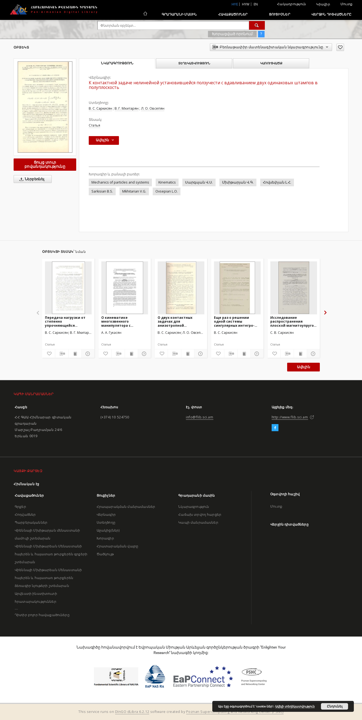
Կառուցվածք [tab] (271, 63)
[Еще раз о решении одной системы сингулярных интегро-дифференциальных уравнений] (237, 288)
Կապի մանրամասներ (198, 522)
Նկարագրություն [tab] (117, 63)
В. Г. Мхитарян (127, 108)
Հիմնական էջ (26, 484)
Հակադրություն (291, 4)
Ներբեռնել (31, 179)
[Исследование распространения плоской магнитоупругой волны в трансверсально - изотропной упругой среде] (294, 288)
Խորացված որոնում (232, 34)
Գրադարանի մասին (179, 14)
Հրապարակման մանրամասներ (126, 506)
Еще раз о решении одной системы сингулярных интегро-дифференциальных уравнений (234, 321)
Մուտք (346, 4)
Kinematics (167, 182)
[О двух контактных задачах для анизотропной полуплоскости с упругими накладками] (181, 288)
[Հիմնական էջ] (145, 14)
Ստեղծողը (106, 522)
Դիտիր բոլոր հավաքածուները (42, 615)
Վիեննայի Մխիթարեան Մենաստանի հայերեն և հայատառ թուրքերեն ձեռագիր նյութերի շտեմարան (48, 578)
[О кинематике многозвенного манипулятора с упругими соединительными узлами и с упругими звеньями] (125, 288)
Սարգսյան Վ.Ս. (199, 182)
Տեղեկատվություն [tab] (194, 63)
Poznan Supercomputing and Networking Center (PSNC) (235, 711)
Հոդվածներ (25, 514)
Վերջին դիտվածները (331, 14)
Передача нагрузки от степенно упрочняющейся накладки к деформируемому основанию (65, 321)
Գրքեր (20, 506)
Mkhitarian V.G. (134, 191)
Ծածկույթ (105, 554)
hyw (246, 4)
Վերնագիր (106, 514)
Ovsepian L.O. (166, 191)
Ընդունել (334, 706)
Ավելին (303, 367)
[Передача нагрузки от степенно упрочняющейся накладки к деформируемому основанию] (68, 288)
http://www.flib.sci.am (290, 417)
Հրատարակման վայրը (118, 546)
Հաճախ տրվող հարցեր (199, 514)
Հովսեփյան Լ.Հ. (277, 182)
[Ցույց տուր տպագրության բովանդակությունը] (75, 353)
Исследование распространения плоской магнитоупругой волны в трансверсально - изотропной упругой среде (293, 321)
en (256, 4)
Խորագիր (105, 538)
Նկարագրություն (193, 506)
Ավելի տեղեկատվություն (295, 706)
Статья (94, 125)
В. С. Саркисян (100, 108)
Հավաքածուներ (233, 14)
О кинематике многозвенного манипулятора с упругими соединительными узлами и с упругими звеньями (120, 321)
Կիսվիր (323, 4)
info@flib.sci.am (199, 417)
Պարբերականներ (31, 522)
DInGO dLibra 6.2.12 (132, 711)
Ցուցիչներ (279, 14)
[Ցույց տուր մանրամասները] (87, 353)
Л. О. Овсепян (152, 108)
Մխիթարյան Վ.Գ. (238, 182)
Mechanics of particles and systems (120, 182)
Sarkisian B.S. (102, 191)
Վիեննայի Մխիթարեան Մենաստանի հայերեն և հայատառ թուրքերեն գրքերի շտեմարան (51, 554)
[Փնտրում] (257, 25)
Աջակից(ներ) (108, 530)
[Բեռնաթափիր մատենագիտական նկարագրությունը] (61, 353)
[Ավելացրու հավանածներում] (340, 47)
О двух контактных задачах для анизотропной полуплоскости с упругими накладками (178, 321)
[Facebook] (275, 427)
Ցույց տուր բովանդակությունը (44, 164)
